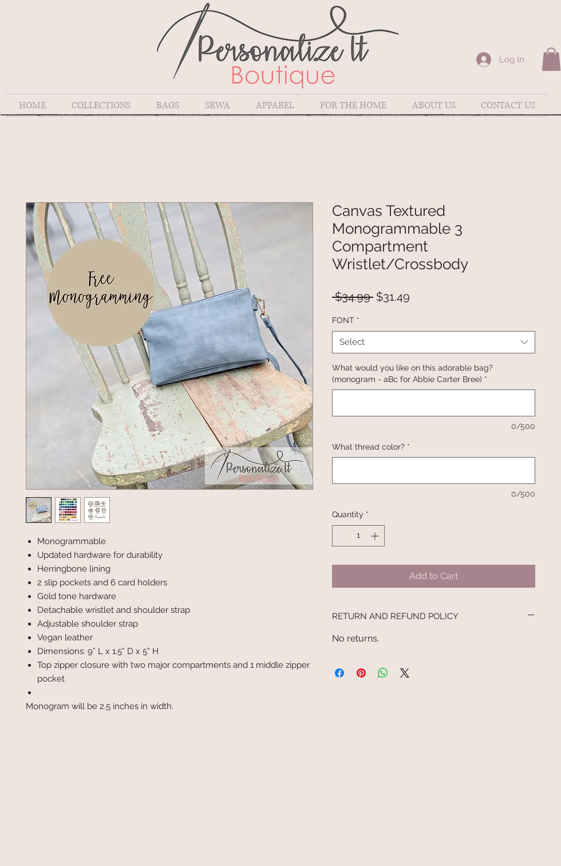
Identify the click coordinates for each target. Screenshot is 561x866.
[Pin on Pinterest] (361, 673)
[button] (551, 59)
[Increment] (376, 536)
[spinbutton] (358, 536)
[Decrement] (341, 536)
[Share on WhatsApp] (383, 673)
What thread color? (371, 446)
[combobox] (433, 342)
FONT (345, 320)
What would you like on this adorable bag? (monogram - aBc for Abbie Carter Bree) (412, 373)
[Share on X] (405, 673)
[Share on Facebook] (339, 673)
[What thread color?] (434, 470)
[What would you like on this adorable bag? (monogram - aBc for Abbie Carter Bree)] (434, 403)
